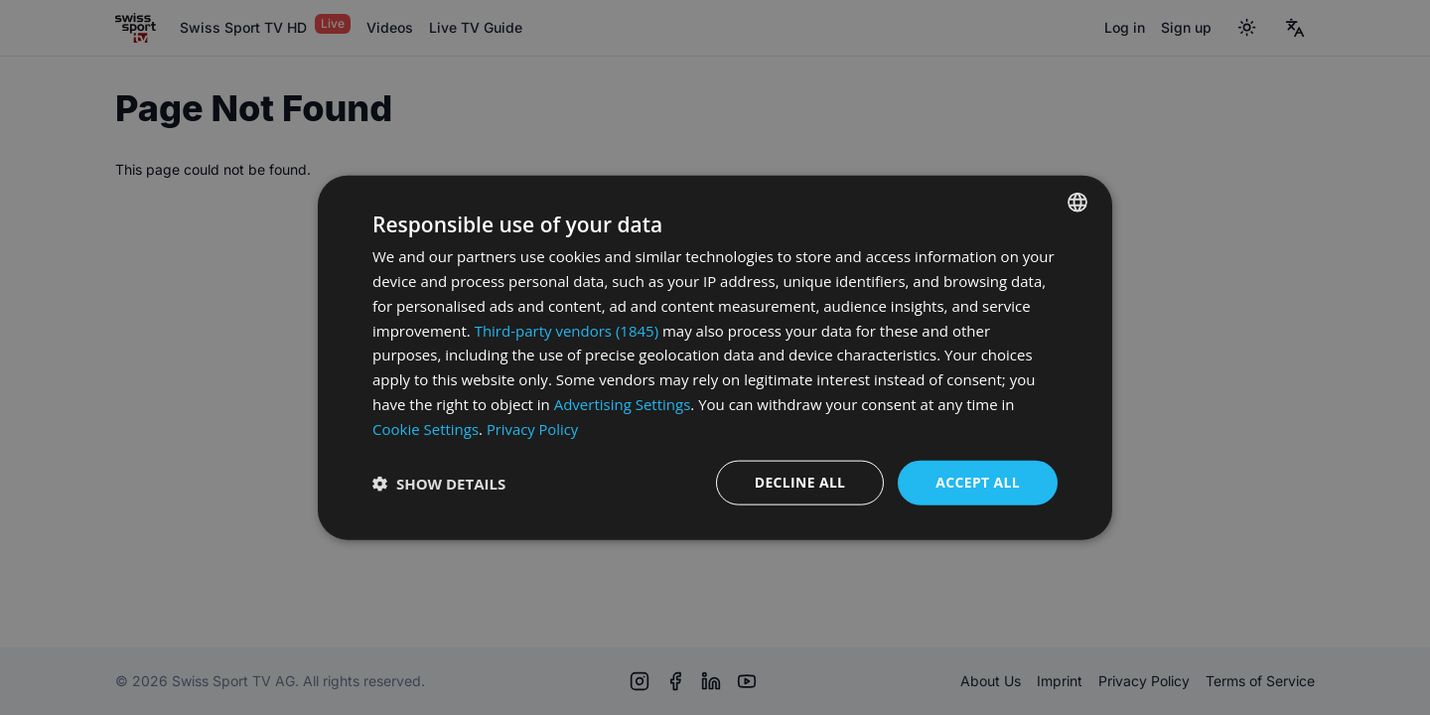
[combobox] (1077, 202)
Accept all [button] (977, 482)
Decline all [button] (798, 482)
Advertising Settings (622, 403)
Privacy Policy (533, 428)
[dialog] (715, 357)
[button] (438, 483)
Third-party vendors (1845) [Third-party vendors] (566, 330)
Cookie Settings (425, 428)
